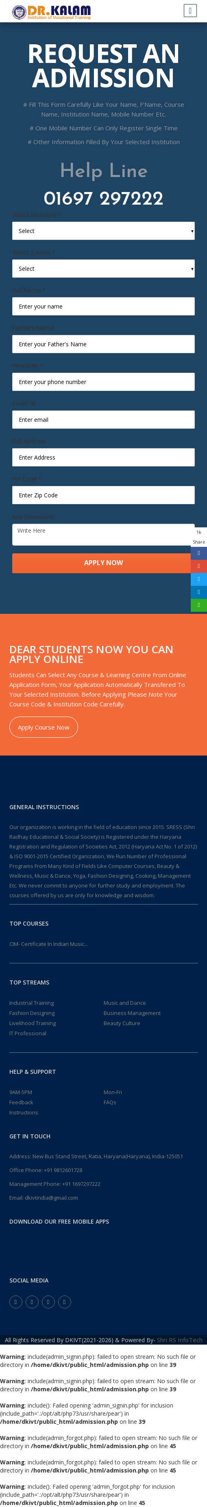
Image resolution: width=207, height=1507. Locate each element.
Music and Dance (125, 1002)
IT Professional (27, 1033)
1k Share (199, 537)
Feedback (21, 1102)
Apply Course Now (44, 727)
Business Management (132, 1013)
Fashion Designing (31, 1013)
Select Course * (33, 252)
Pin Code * (26, 479)
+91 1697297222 (81, 1183)
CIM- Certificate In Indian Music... (48, 944)
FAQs (110, 1102)
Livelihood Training (32, 1023)
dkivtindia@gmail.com (51, 1197)
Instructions (23, 1112)
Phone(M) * (28, 365)
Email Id (23, 403)
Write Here (103, 535)
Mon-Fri (113, 1092)
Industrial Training (31, 1002)
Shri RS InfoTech (180, 1340)
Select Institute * (36, 214)
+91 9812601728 (63, 1170)
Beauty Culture (122, 1023)
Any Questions (32, 516)
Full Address (29, 441)
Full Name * (29, 290)
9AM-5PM (20, 1092)
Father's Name (33, 328)
